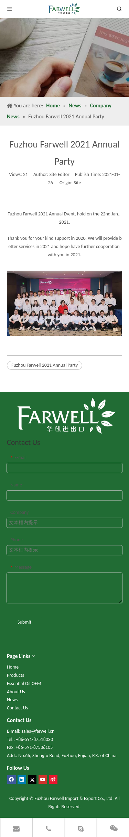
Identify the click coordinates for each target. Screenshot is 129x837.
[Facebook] (11, 779)
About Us (16, 692)
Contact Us (17, 708)
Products (15, 675)
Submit (24, 622)
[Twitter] (32, 779)
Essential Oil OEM (24, 683)
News (12, 700)
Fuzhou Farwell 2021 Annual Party (44, 365)
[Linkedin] (22, 779)
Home (13, 667)
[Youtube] (43, 779)
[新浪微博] (53, 779)
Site (77, 183)
